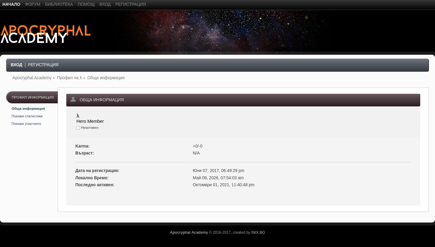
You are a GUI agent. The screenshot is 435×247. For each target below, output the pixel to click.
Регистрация (43, 65)
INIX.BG (258, 232)
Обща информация (28, 108)
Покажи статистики (27, 116)
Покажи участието (26, 123)
